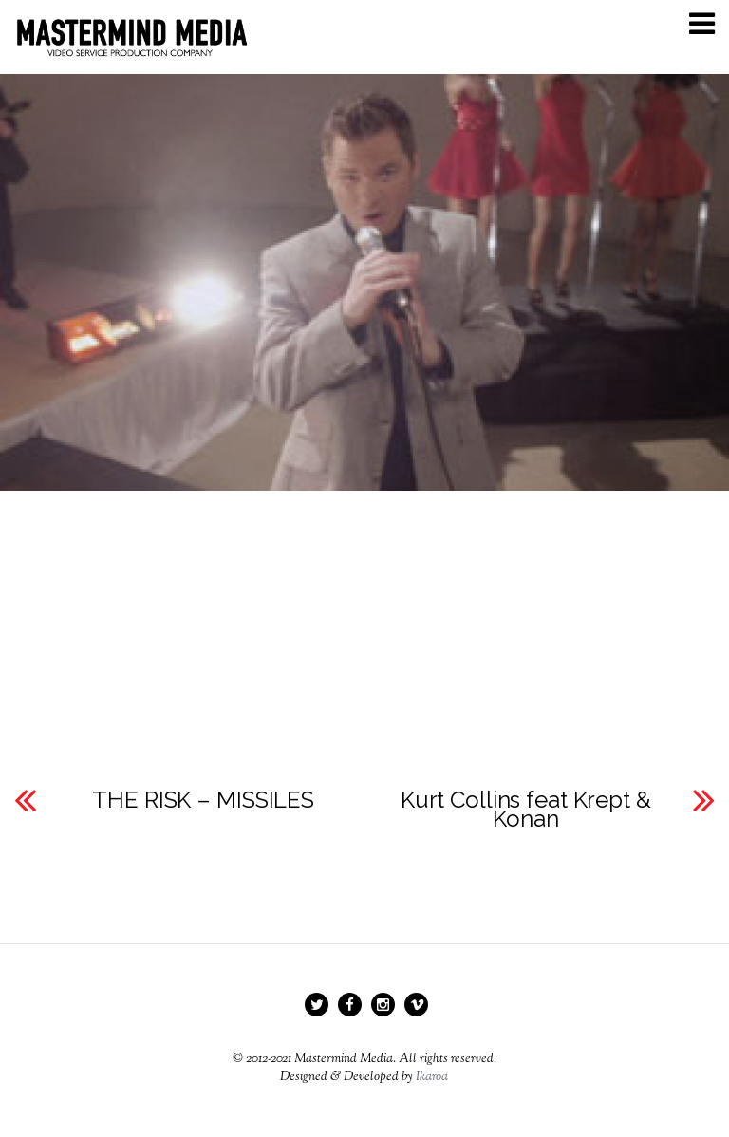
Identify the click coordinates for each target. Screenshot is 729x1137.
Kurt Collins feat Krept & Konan (526, 810)
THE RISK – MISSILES (203, 800)
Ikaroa (432, 1077)
